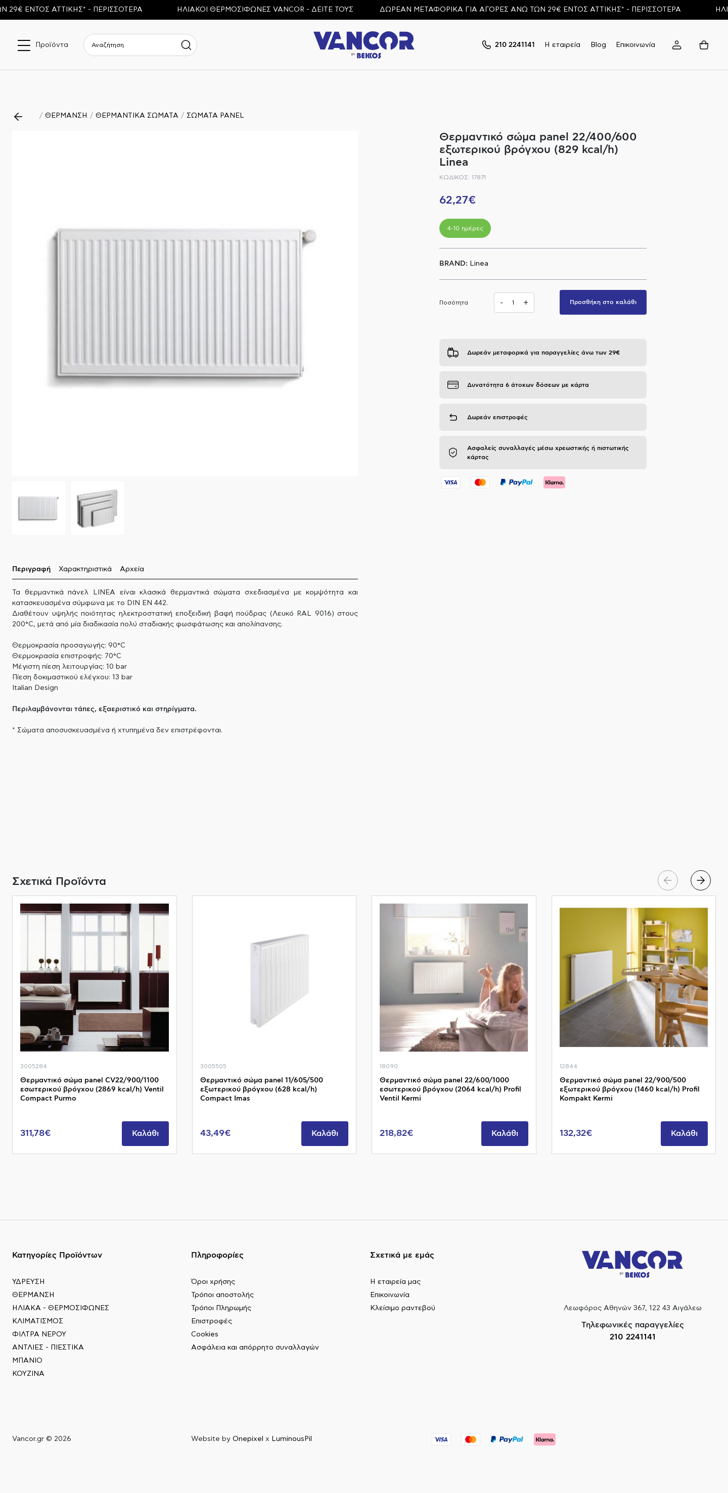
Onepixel (248, 1438)
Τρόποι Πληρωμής (221, 1308)
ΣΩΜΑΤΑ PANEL (215, 115)
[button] (346, 303)
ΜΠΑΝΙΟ (27, 1360)
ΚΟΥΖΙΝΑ (28, 1373)
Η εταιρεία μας (395, 1281)
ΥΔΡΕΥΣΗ (28, 1281)
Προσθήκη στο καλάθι (603, 302)
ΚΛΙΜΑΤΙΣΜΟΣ (37, 1321)
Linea (479, 263)
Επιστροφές (211, 1321)
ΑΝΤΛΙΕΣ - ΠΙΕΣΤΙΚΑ (48, 1347)
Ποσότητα (453, 303)
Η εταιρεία (562, 44)
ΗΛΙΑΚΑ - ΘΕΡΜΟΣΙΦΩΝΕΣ (60, 1308)
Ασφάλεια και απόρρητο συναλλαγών (255, 1347)
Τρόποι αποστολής (222, 1295)
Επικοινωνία (635, 44)
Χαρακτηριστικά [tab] (85, 569)
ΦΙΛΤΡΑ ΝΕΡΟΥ (39, 1334)
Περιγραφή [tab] (31, 569)
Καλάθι (145, 1133)
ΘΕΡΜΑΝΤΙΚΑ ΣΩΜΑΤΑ (137, 115)
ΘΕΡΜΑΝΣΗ (66, 115)
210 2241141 (633, 1337)
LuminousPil (291, 1438)
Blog (598, 44)
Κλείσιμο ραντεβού (402, 1308)
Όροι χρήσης (213, 1281)
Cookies (204, 1334)
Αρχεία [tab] (132, 569)
